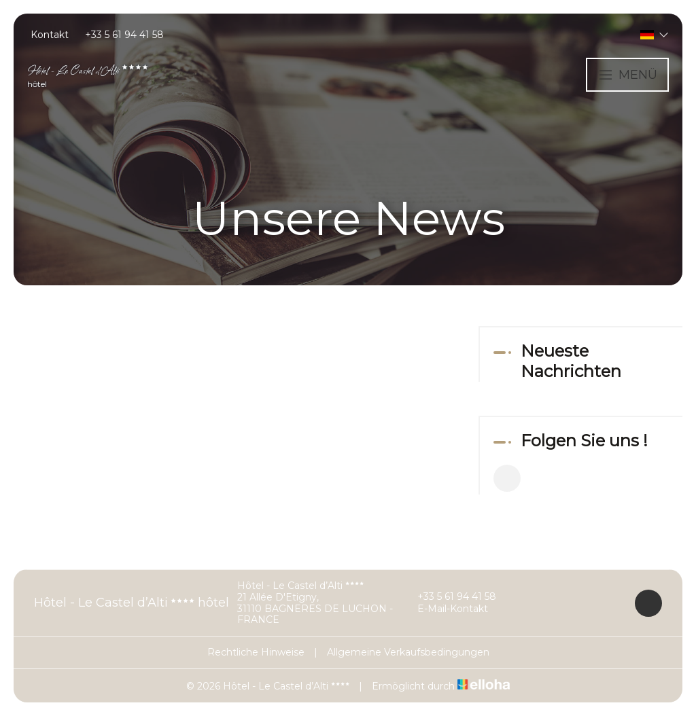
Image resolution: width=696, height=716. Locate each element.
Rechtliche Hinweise (255, 652)
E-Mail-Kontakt (445, 609)
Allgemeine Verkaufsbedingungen (408, 652)
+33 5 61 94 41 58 (449, 597)
